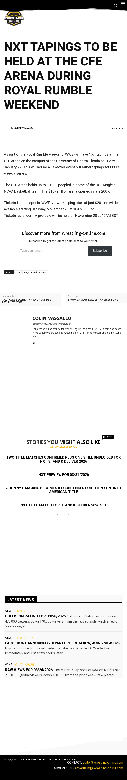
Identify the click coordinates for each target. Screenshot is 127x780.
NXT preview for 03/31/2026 (63, 474)
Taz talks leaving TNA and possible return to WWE (26, 301)
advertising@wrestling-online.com (99, 768)
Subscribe (100, 251)
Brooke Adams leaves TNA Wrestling (93, 300)
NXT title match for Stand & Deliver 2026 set (63, 505)
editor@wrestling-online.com (103, 762)
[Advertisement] (58, 140)
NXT (18, 272)
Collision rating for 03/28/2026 (35, 616)
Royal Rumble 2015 (35, 272)
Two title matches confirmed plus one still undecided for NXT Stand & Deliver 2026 (63, 459)
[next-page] (68, 515)
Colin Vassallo (23, 128)
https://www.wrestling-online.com (51, 323)
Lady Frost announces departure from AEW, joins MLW (58, 643)
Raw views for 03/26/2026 (29, 670)
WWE (8, 664)
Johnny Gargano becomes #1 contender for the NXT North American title (63, 490)
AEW (8, 610)
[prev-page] (58, 515)
